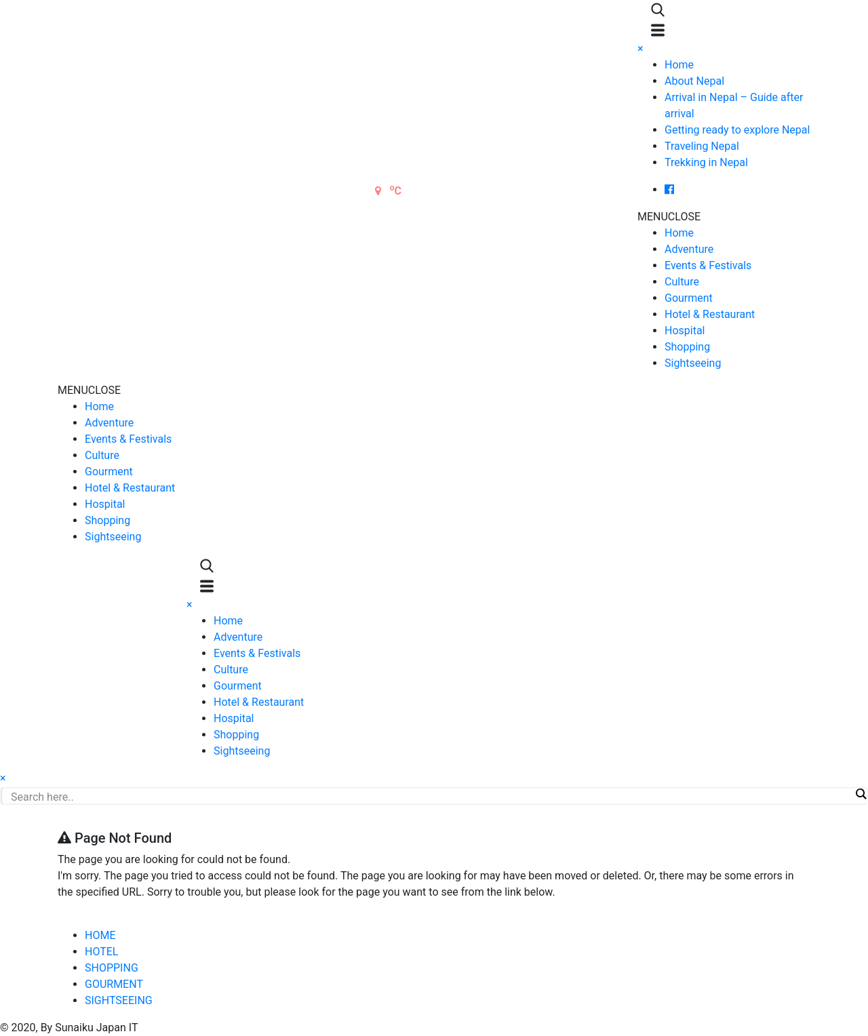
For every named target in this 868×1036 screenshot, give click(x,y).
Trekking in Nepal (706, 162)
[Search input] (430, 796)
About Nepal (694, 81)
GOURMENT (114, 984)
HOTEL (101, 951)
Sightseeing (693, 363)
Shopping (687, 346)
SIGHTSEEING (119, 1000)
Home (679, 64)
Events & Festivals (708, 265)
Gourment (689, 298)
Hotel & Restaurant (710, 314)
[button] (669, 216)
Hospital (685, 330)
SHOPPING (111, 967)
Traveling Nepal (702, 146)
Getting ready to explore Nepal (737, 129)
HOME (100, 935)
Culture (682, 281)
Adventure (689, 249)
